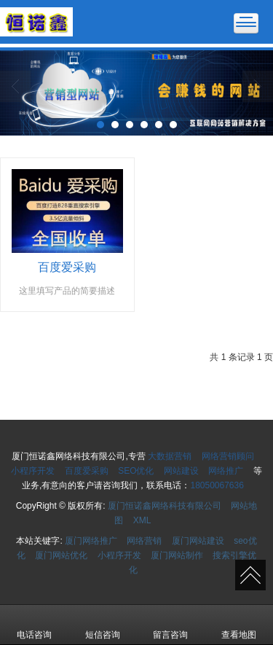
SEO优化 (136, 471)
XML (142, 520)
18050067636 (216, 485)
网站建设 (181, 471)
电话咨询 (34, 624)
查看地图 (238, 624)
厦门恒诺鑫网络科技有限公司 (164, 506)
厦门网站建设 (198, 541)
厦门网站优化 (61, 555)
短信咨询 (102, 624)
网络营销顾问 (228, 456)
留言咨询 (170, 624)
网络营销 (144, 541)
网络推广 (225, 471)
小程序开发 (33, 471)
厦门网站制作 (177, 555)
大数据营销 (169, 456)
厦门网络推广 (91, 541)
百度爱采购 (86, 471)
